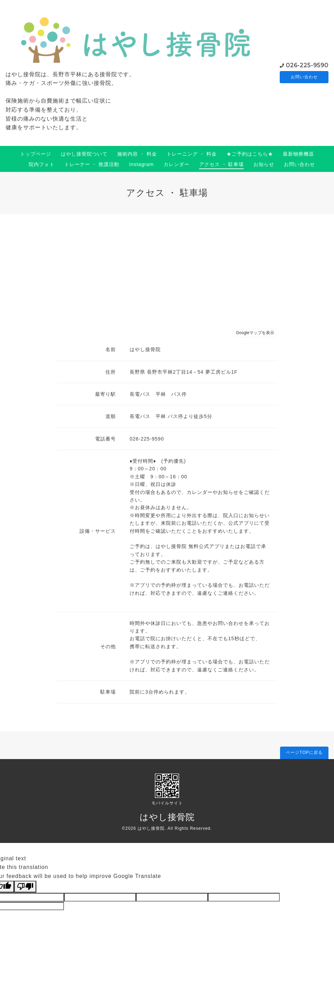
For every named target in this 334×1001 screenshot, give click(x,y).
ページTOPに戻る (304, 752)
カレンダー (176, 164)
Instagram (141, 164)
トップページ (35, 154)
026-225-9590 (307, 64)
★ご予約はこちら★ (249, 154)
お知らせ (263, 164)
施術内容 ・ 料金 (137, 154)
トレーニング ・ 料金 (192, 154)
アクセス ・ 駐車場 (221, 164)
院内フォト (42, 164)
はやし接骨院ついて (84, 154)
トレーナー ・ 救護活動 (92, 164)
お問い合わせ (304, 77)
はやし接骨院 (167, 817)
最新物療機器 (298, 154)
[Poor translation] (25, 887)
